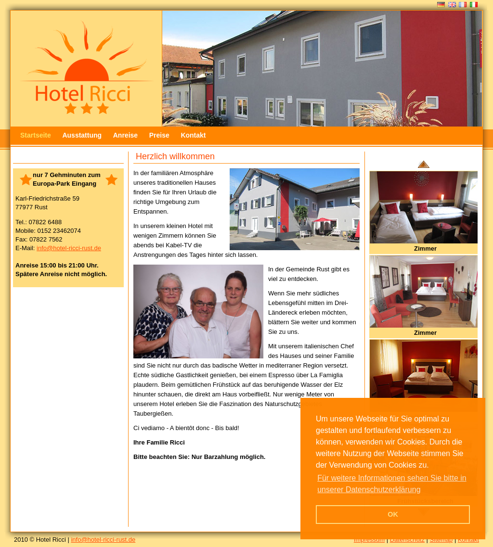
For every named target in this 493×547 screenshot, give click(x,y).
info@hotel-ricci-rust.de (69, 248)
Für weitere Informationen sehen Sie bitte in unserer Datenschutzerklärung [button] (392, 484)
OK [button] (393, 514)
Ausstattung (82, 135)
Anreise (125, 135)
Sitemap (441, 539)
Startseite (35, 135)
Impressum (369, 539)
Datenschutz (407, 539)
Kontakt (193, 135)
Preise (159, 135)
